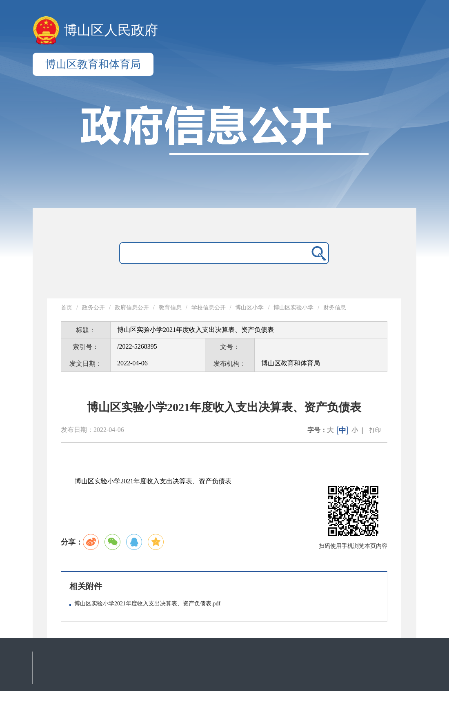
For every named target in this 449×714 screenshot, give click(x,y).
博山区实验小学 (293, 308)
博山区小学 (249, 308)
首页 (66, 308)
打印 (375, 430)
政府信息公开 (132, 308)
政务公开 (93, 308)
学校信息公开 (208, 308)
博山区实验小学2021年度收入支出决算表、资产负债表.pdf (147, 604)
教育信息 (170, 308)
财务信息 (334, 308)
